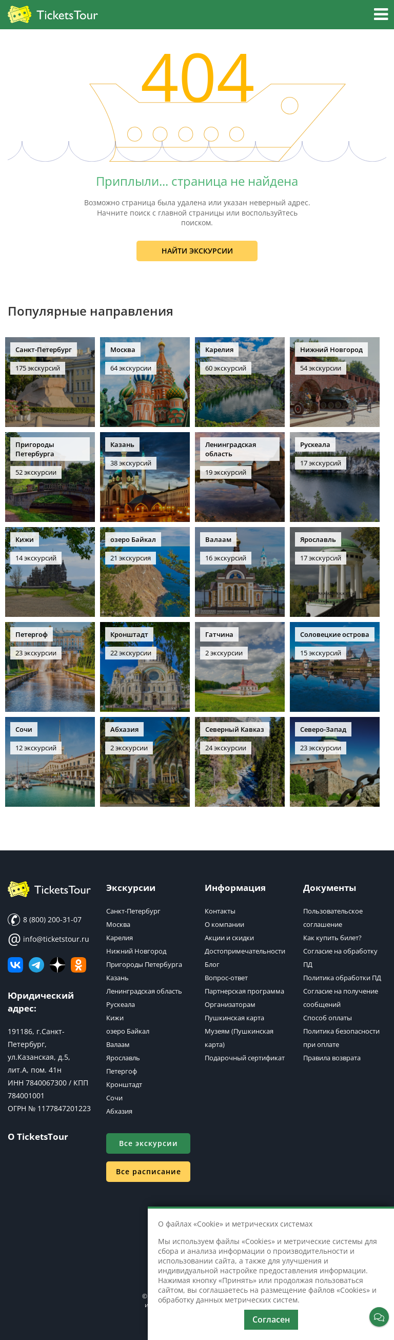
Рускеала (120, 1004)
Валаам (118, 1044)
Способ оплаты (327, 1017)
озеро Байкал (127, 1031)
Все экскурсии (148, 1143)
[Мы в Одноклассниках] (78, 965)
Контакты (220, 911)
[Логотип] (53, 15)
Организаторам (230, 1004)
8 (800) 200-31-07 (45, 920)
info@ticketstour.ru (48, 939)
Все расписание (148, 1171)
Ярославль (123, 1057)
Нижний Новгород (136, 951)
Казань (117, 977)
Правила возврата (332, 1057)
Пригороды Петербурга (144, 964)
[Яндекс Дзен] (57, 965)
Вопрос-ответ (226, 977)
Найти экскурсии (197, 251)
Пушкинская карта (234, 1017)
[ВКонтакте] (15, 965)
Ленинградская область (144, 991)
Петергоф (121, 1071)
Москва (118, 924)
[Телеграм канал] (36, 965)
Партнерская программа (244, 991)
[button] (381, 16)
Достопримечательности (245, 951)
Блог (212, 964)
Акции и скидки (229, 937)
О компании (224, 924)
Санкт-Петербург (133, 911)
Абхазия (119, 1111)
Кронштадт (124, 1084)
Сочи (114, 1097)
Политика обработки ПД (342, 977)
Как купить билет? (332, 937)
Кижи (115, 1017)
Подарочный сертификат (245, 1057)
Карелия (119, 937)
